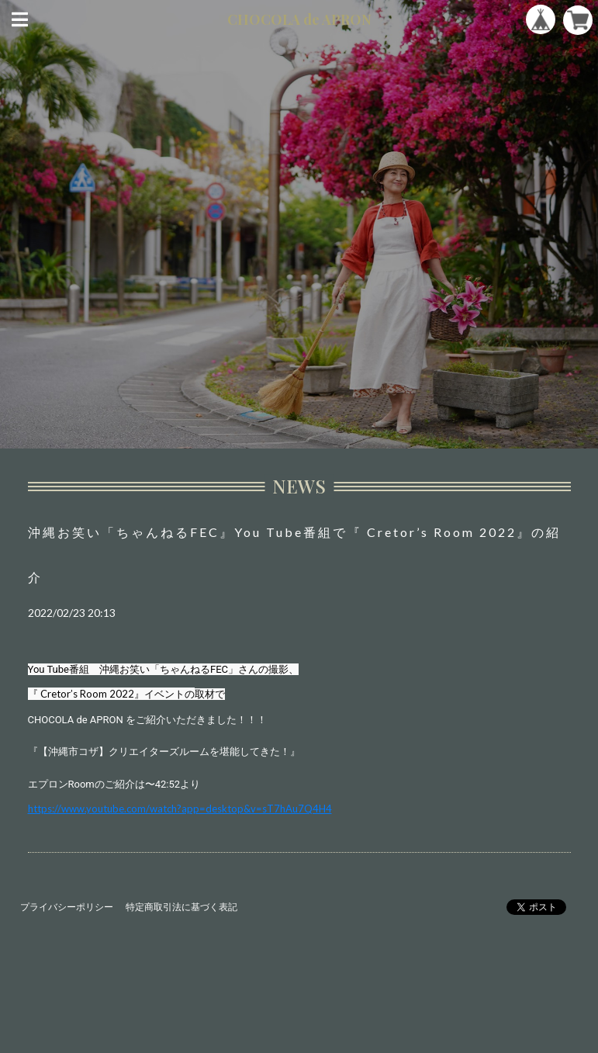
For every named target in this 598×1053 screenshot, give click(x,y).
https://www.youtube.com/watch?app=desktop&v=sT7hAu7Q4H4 (180, 808)
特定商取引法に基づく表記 (181, 907)
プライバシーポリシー (66, 907)
